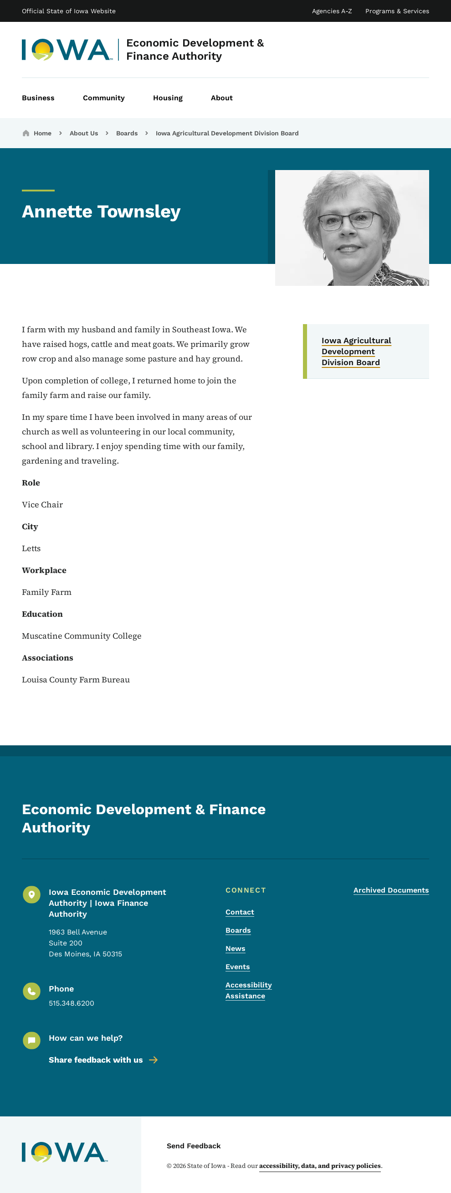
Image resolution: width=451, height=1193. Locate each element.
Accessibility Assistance (249, 990)
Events (238, 966)
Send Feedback (194, 1145)
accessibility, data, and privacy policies (320, 1165)
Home (42, 133)
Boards (127, 133)
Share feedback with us (104, 1059)
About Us (84, 133)
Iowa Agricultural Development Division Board (227, 133)
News (236, 948)
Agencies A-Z (332, 11)
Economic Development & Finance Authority (195, 49)
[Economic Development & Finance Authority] (67, 50)
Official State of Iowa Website (69, 11)
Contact (240, 912)
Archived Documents (391, 890)
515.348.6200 (71, 1003)
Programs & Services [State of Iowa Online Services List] (397, 11)
